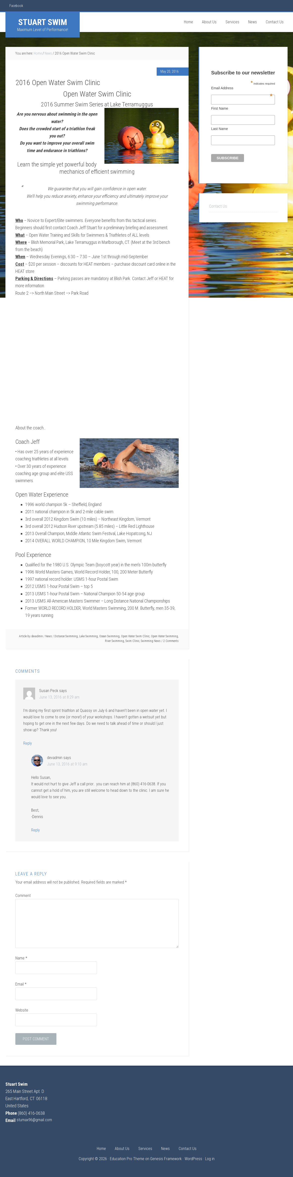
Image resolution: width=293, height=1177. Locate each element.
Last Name (219, 129)
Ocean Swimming (109, 636)
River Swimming (114, 641)
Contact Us (218, 206)
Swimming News (151, 641)
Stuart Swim (42, 22)
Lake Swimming (88, 636)
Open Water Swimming (164, 636)
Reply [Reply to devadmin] (35, 830)
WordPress (193, 1158)
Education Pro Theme (127, 1158)
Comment (23, 895)
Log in (210, 1158)
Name (21, 958)
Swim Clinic (132, 641)
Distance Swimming (66, 636)
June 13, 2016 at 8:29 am (59, 697)
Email (20, 984)
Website (21, 1010)
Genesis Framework (166, 1158)
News (48, 636)
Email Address (241, 88)
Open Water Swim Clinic (135, 636)
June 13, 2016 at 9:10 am (67, 764)
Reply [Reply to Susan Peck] (27, 743)
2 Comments (171, 641)
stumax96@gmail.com (35, 1120)
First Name (219, 108)
